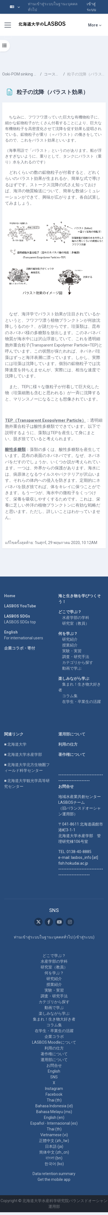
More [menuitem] (93, 25)
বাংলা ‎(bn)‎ (54, 1158)
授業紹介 (70, 645)
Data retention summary (54, 1173)
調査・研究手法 (75, 656)
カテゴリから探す (77, 662)
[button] (15, 7)
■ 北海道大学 (15, 744)
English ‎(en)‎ (54, 1117)
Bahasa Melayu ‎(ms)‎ (54, 1112)
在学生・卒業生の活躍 (81, 701)
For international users (23, 638)
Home (9, 596)
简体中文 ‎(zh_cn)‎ (54, 1152)
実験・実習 (71, 651)
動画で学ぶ (71, 668)
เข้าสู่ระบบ (91, 7)
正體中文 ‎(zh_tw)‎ (54, 1140)
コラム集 (70, 696)
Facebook (54, 1094)
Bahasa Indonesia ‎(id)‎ (54, 1106)
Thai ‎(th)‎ (54, 1100)
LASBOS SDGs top (20, 622)
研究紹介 (70, 639)
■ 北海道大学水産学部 (23, 754)
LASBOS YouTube (20, 606)
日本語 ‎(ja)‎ (54, 1146)
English (11, 632)
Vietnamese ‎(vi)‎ (54, 1135)
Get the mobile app (54, 1179)
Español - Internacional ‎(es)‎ (54, 1123)
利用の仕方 (68, 744)
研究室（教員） (75, 623)
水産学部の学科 (75, 617)
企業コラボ (54, 1036)
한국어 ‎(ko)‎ (54, 1164)
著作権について (71, 754)
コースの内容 (52, 74)
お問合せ (54, 1065)
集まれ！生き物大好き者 (54, 1019)
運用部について (71, 734)
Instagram (54, 1088)
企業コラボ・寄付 (19, 648)
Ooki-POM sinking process (20, 74)
